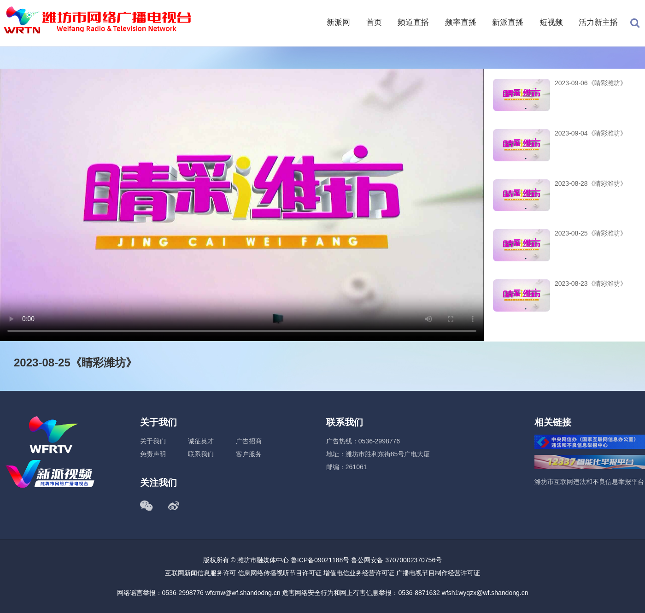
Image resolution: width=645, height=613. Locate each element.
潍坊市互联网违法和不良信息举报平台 (589, 481)
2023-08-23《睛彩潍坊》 (591, 283)
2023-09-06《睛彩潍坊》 (591, 83)
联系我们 (201, 454)
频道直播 (413, 22)
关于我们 (153, 441)
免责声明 (153, 454)
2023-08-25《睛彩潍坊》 (591, 233)
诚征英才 (201, 441)
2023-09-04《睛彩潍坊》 (591, 133)
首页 (374, 22)
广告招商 (249, 441)
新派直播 (507, 22)
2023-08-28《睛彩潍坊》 (591, 183)
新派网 (338, 22)
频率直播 (460, 22)
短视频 (551, 22)
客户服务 (249, 454)
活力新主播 (598, 22)
